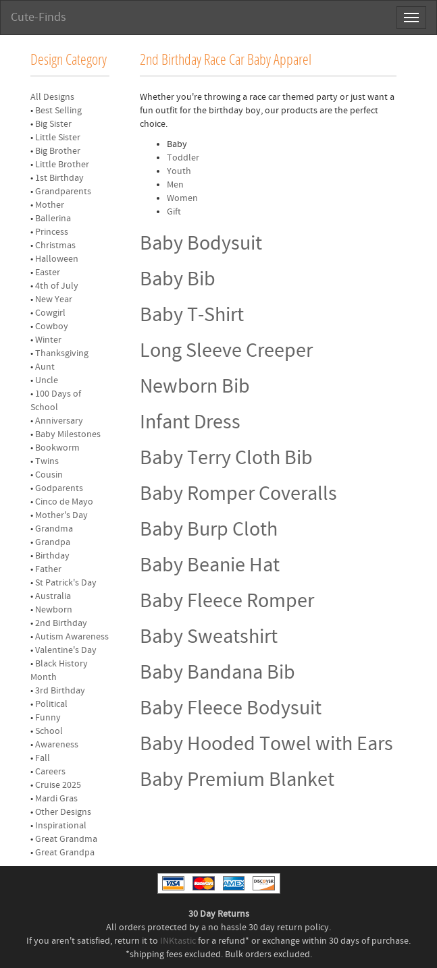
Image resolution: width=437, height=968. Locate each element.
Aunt (45, 367)
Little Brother (62, 165)
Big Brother (57, 151)
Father (48, 569)
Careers (50, 772)
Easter (47, 272)
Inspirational (60, 826)
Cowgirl (50, 313)
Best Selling (58, 111)
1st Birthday (59, 178)
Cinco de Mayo (64, 502)
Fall (42, 758)
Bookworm (57, 448)
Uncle (46, 380)
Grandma (54, 529)
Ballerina (53, 218)
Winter (48, 340)
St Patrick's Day (66, 583)
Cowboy (51, 326)
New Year (53, 299)
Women (182, 198)
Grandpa (52, 542)
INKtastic (178, 941)
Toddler (183, 158)
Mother (49, 205)
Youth (179, 171)
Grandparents (63, 192)
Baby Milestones (68, 434)
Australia (53, 596)
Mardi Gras (56, 799)
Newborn (53, 610)
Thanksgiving (61, 353)
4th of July (56, 286)
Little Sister (57, 138)
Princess (51, 232)
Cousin (49, 475)
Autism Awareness (72, 637)
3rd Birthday (60, 691)
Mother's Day (61, 515)
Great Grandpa (65, 853)
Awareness (56, 745)
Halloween (56, 259)
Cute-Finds (38, 17)
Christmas (55, 245)
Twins (47, 461)
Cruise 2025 (58, 785)
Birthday (52, 556)
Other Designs (63, 812)
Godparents (59, 488)
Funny (48, 718)
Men (175, 185)
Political (51, 704)
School (49, 731)
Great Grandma (66, 839)
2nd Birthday (61, 623)
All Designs (52, 97)
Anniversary (59, 421)
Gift (174, 212)
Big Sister (53, 124)
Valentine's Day (66, 650)
